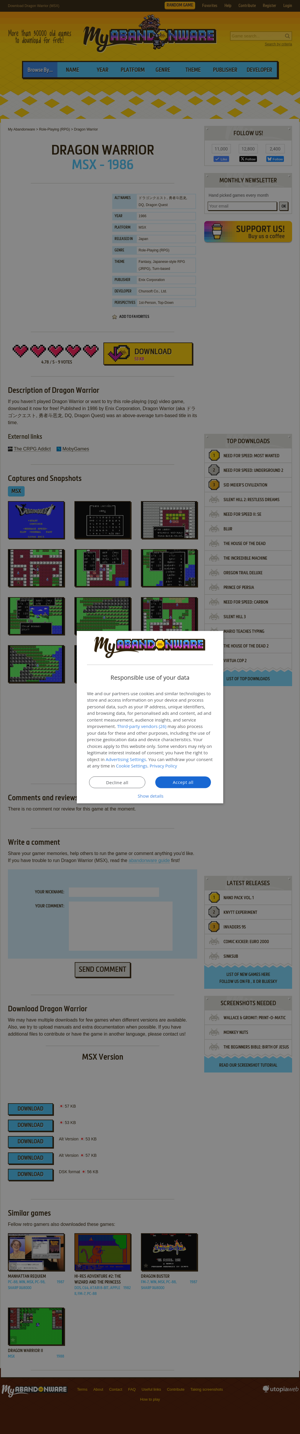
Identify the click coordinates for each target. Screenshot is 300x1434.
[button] (150, 795)
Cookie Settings (131, 766)
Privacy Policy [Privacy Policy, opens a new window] (163, 766)
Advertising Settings (126, 759)
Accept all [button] (183, 782)
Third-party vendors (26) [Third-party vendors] (141, 726)
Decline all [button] (117, 782)
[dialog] (150, 717)
